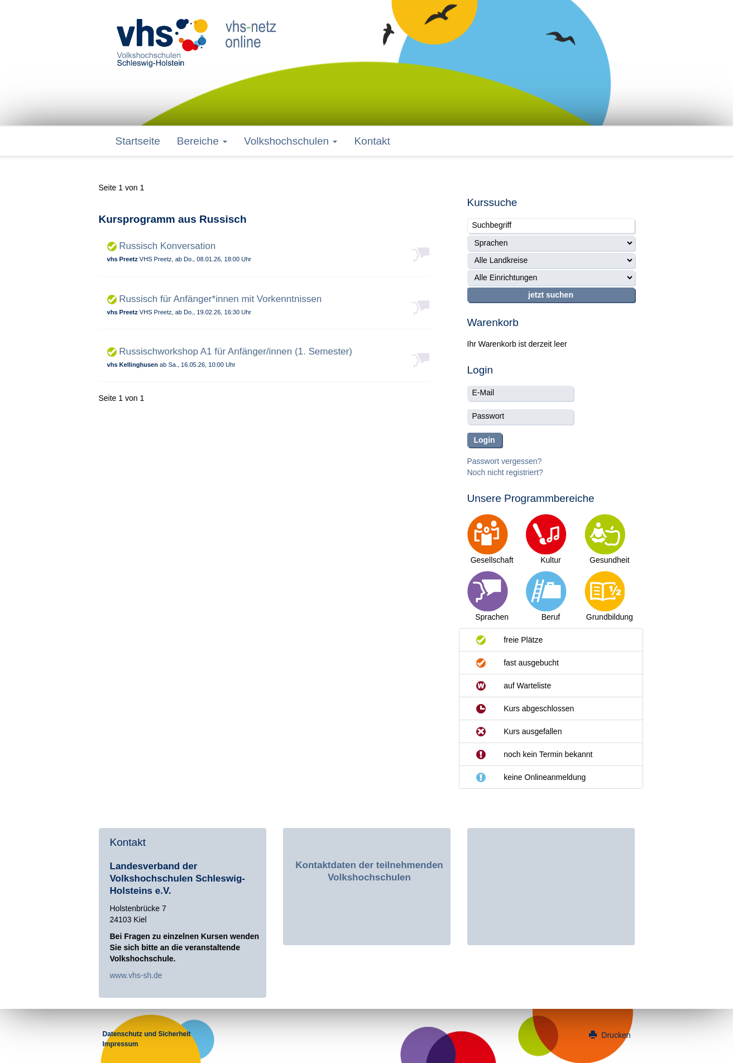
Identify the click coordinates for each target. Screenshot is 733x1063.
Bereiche (202, 141)
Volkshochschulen (290, 141)
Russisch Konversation (161, 246)
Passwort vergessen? (504, 461)
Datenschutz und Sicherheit (147, 1034)
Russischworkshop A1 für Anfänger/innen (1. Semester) (229, 351)
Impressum (120, 1044)
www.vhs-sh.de (136, 975)
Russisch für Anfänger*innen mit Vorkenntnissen (214, 299)
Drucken (609, 1035)
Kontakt (372, 141)
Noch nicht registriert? (505, 472)
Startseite (138, 141)
